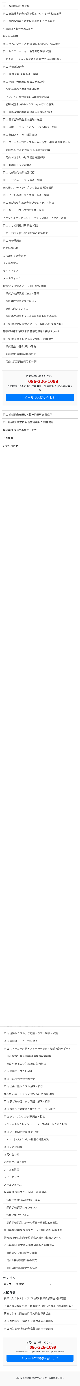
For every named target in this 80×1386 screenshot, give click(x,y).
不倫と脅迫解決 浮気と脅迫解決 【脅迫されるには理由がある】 (40, 1306)
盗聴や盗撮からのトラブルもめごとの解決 (30, 104)
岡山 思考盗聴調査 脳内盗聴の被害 (24, 119)
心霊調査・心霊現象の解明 (18, 28)
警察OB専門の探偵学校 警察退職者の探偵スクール (32, 1237)
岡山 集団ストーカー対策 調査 (21, 1041)
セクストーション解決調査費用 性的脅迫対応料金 (34, 59)
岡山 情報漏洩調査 (13, 66)
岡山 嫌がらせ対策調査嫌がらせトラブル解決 (29, 1109)
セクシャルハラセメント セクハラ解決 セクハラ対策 (35, 1124)
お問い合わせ (11, 1154)
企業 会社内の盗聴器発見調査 (22, 89)
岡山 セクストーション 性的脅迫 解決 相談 (27, 51)
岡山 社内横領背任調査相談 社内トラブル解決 (29, 21)
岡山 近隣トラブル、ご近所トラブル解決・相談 (31, 1033)
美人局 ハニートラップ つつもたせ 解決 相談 (29, 1094)
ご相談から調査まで (15, 1162)
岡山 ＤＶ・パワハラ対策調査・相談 (24, 1116)
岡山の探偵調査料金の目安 (22, 1260)
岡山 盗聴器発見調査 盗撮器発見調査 (24, 81)
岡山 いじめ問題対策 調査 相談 (21, 1131)
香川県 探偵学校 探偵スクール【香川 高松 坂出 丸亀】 (34, 1230)
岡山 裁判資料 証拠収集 (18, 6)
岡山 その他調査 (13, 1147)
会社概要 (8, 438)
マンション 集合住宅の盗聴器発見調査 (27, 96)
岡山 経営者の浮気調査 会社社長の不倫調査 (28, 1328)
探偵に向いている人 (18, 1215)
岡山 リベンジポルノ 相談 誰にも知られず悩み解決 (31, 43)
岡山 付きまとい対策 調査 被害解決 (26, 1063)
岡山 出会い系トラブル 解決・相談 (23, 1086)
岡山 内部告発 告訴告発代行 (19, 1078)
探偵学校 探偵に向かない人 (22, 1207)
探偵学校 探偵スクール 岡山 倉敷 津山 (29, 1192)
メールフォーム (13, 1184)
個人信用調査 (10, 36)
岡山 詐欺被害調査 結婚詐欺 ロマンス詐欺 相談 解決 (32, 13)
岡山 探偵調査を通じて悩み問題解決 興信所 (27, 414)
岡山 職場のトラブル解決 (18, 1071)
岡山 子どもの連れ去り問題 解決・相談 (27, 1101)
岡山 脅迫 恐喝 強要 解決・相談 (20, 74)
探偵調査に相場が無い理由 (22, 1252)
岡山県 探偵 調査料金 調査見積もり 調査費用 (29, 1245)
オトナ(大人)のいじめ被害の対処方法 (28, 1139)
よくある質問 (11, 1169)
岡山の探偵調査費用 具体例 (22, 1268)
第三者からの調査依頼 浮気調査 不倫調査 (27, 1313)
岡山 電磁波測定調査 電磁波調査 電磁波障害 (28, 112)
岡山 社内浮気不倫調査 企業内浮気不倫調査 (28, 1321)
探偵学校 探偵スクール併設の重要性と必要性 (32, 1222)
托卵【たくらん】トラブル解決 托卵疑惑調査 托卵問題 (35, 1298)
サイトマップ (11, 1177)
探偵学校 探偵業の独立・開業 (23, 1200)
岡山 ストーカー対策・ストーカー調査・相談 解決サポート (37, 1048)
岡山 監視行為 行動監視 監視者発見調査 (29, 1056)
